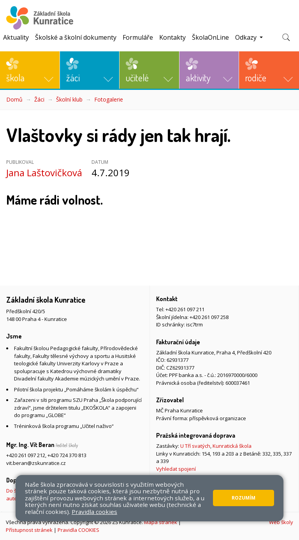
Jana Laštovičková (44, 172)
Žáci (39, 99)
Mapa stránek (160, 522)
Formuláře (138, 37)
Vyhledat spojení (176, 468)
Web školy (281, 522)
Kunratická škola (232, 445)
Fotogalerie (108, 99)
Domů (14, 99)
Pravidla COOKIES (78, 529)
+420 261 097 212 (25, 455)
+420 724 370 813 (66, 455)
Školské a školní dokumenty (75, 37)
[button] (30, 70)
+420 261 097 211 (184, 309)
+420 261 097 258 (209, 317)
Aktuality (16, 37)
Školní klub (69, 99)
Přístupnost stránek (29, 529)
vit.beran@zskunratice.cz (36, 462)
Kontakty (172, 37)
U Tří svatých (195, 445)
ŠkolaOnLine (210, 37)
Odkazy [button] (246, 37)
